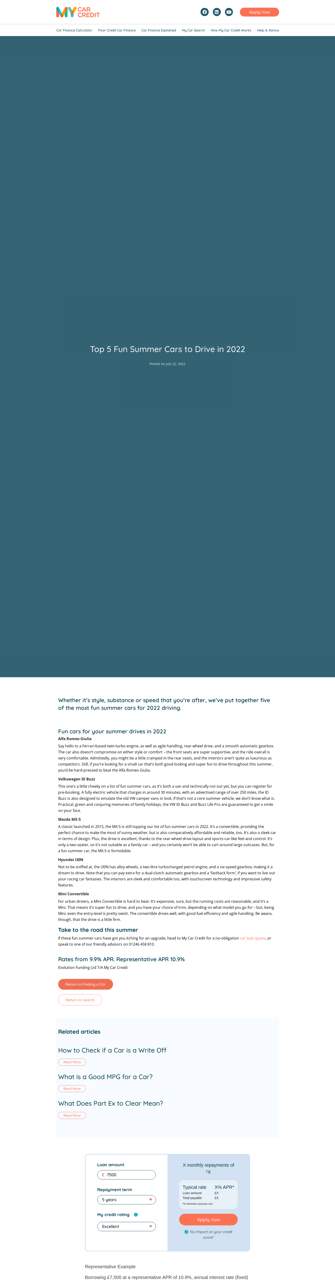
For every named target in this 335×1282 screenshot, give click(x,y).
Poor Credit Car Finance (117, 30)
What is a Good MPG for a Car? (105, 1077)
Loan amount (110, 1166)
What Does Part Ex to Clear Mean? (110, 1104)
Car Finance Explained (158, 30)
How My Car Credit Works (231, 30)
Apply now (208, 1221)
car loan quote (252, 938)
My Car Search (193, 30)
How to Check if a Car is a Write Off (112, 1050)
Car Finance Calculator (74, 30)
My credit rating (113, 1216)
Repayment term (114, 1191)
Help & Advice (268, 30)
